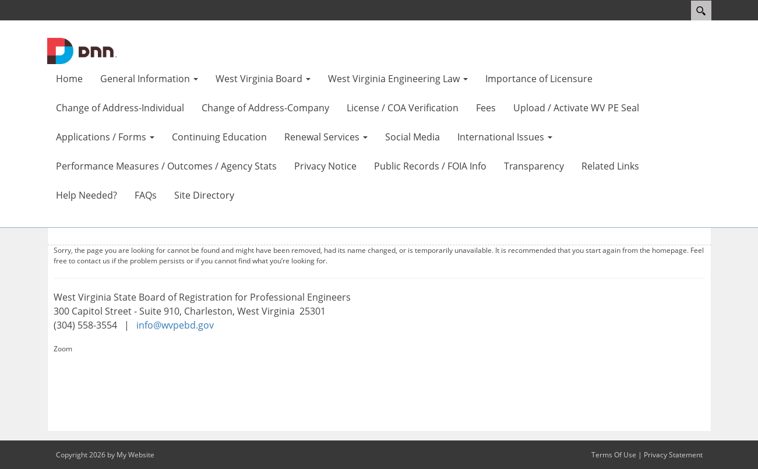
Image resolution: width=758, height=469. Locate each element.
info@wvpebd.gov (175, 325)
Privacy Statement (673, 455)
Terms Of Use (613, 455)
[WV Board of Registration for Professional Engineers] (82, 50)
